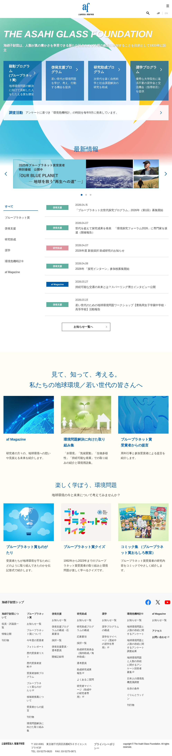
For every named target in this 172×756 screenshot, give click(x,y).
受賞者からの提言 (35, 708)
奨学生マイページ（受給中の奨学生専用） (109, 642)
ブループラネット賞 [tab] (17, 217)
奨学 (104, 613)
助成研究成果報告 (84, 671)
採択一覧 (57, 640)
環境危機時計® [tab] (14, 261)
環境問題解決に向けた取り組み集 (35, 727)
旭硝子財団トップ (13, 602)
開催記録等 (58, 656)
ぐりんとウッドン (135, 697)
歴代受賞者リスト (35, 655)
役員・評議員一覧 (10, 625)
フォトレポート (35, 646)
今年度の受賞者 (35, 640)
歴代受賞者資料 (34, 665)
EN (166, 13)
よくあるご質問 (85, 679)
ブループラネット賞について (35, 632)
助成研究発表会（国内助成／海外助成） (85, 653)
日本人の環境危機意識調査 (135, 680)
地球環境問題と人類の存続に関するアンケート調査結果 (135, 646)
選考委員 (82, 663)
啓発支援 (57, 613)
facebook (148, 602)
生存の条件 (133, 688)
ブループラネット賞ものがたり (34, 687)
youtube (167, 602)
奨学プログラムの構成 (110, 628)
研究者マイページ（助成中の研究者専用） (84, 691)
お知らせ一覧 (34, 623)
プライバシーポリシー (104, 746)
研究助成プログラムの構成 (85, 628)
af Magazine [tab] (12, 272)
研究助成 (82, 613)
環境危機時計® (135, 613)
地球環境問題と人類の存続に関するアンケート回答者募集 (134, 664)
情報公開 (6, 633)
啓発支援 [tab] (10, 228)
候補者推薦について (35, 698)
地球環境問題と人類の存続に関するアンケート (135, 630)
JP (158, 13)
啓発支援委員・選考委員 (60, 648)
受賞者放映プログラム (35, 675)
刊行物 (5, 640)
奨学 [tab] (7, 250)
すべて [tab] (9, 206)
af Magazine (159, 613)
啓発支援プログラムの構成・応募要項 (60, 630)
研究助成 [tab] (10, 239)
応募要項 (82, 636)
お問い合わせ (159, 637)
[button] (81, 195)
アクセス (157, 630)
